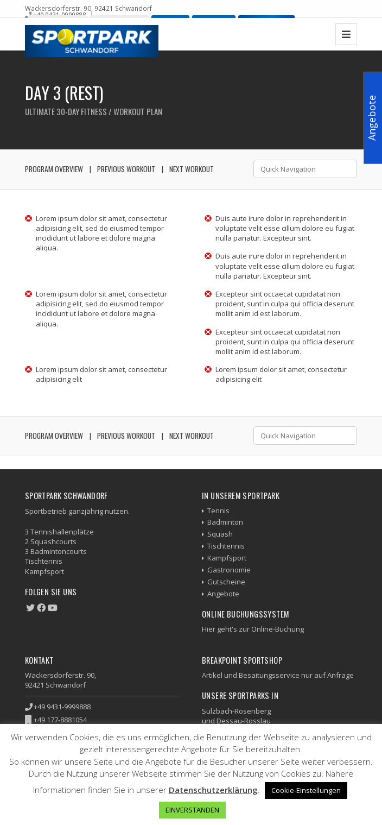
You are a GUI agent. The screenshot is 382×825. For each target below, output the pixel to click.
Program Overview (54, 168)
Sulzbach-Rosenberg (236, 711)
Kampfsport (226, 558)
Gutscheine (226, 582)
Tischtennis (226, 546)
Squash (220, 534)
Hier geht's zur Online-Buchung (253, 629)
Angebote (223, 594)
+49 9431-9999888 (59, 14)
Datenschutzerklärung (213, 789)
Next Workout (191, 168)
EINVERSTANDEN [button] (192, 810)
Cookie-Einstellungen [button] (306, 790)
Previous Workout (126, 168)
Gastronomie (229, 570)
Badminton (225, 522)
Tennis (218, 510)
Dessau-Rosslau (244, 721)
